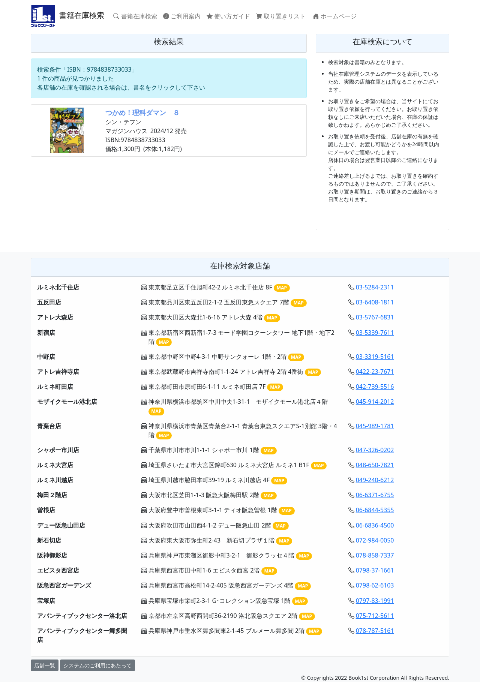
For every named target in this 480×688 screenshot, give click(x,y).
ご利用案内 (182, 16)
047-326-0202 (375, 450)
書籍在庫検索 (67, 16)
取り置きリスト (281, 16)
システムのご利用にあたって (97, 665)
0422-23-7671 (375, 371)
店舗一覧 (44, 665)
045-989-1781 (375, 426)
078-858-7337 (375, 555)
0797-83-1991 (375, 601)
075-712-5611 (375, 616)
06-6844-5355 (375, 510)
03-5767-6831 (375, 317)
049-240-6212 (375, 480)
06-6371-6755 (375, 495)
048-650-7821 (375, 465)
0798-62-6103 (375, 585)
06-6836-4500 (375, 525)
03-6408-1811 (375, 302)
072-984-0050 (375, 540)
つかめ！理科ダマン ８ (142, 112)
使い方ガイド (228, 16)
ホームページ (335, 16)
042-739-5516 (375, 386)
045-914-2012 (375, 401)
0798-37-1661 (375, 570)
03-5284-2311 (375, 287)
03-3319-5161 (375, 356)
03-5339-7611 (375, 332)
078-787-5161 (375, 631)
